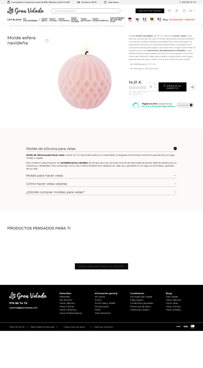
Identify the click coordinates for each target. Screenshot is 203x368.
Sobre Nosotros (103, 313)
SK (137, 20)
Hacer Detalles (173, 309)
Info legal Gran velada (141, 296)
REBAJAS (190, 20)
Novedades (176, 20)
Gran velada (172, 296)
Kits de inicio (66, 300)
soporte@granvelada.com (23, 308)
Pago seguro (136, 300)
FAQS (98, 309)
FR (159, 20)
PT (152, 20)
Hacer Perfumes (68, 309)
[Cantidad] (140, 91)
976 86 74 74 (187, 2)
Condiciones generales (141, 303)
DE (130, 20)
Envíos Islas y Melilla (105, 303)
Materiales (65, 296)
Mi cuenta (100, 296)
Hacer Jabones (67, 303)
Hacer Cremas (67, 306)
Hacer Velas (172, 303)
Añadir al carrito (166, 91)
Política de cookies (139, 309)
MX (145, 20)
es (192, 11)
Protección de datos (140, 306)
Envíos (98, 300)
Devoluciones (102, 306)
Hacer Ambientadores (71, 313)
